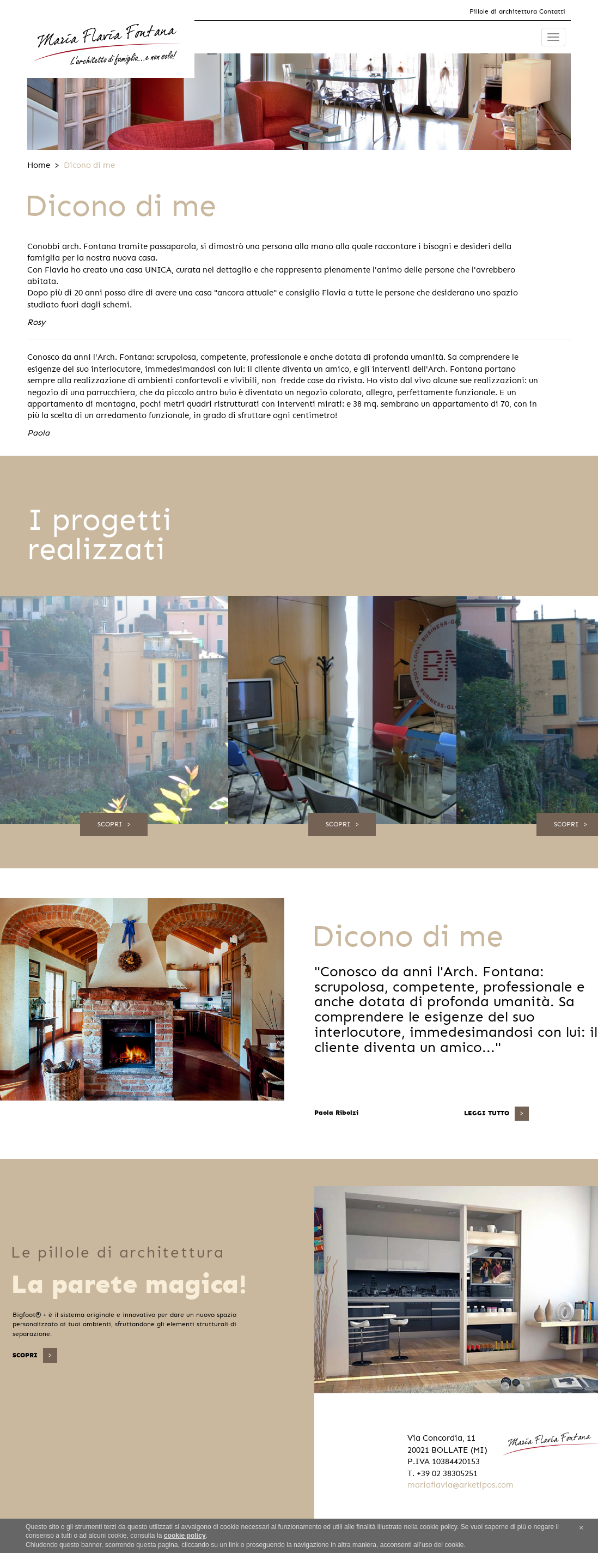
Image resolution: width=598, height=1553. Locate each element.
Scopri (109, 824)
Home (38, 165)
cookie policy (185, 1535)
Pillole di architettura (503, 11)
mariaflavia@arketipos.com (460, 1485)
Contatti (552, 11)
